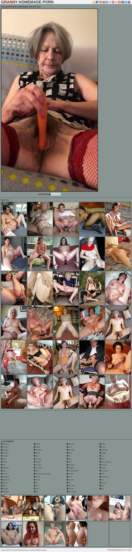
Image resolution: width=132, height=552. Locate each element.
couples (38, 465)
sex (102, 456)
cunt (36, 471)
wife (102, 486)
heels (70, 453)
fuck (36, 489)
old (69, 483)
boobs (37, 444)
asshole (5, 468)
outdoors (71, 486)
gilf (36, 492)
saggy (103, 453)
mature (70, 474)
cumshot (38, 468)
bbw (3, 471)
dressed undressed (42, 474)
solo (102, 474)
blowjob (5, 492)
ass (3, 465)
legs (69, 462)
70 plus (4, 453)
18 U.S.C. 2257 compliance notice (35, 550)
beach (4, 474)
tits (102, 480)
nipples (70, 480)
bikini (4, 486)
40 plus (4, 444)
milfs (69, 477)
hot (69, 456)
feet (36, 486)
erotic (37, 477)
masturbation (72, 471)
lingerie (70, 468)
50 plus (4, 447)
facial (37, 480)
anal (3, 459)
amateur (5, 456)
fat (36, 483)
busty (37, 453)
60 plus (4, 450)
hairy (69, 447)
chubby (37, 459)
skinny (103, 468)
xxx (102, 489)
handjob (71, 450)
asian (4, 462)
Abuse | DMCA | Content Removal (12, 550)
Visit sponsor (56, 194)
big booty (5, 480)
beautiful (5, 477)
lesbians (71, 465)
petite (103, 444)
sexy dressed (105, 462)
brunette (38, 450)
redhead (104, 450)
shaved (103, 465)
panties (70, 489)
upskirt (103, 483)
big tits (4, 483)
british (37, 447)
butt (36, 456)
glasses (70, 444)
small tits (104, 471)
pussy (103, 447)
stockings (104, 477)
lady (69, 459)
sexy (102, 459)
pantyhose (71, 492)
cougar (37, 462)
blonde (4, 489)
